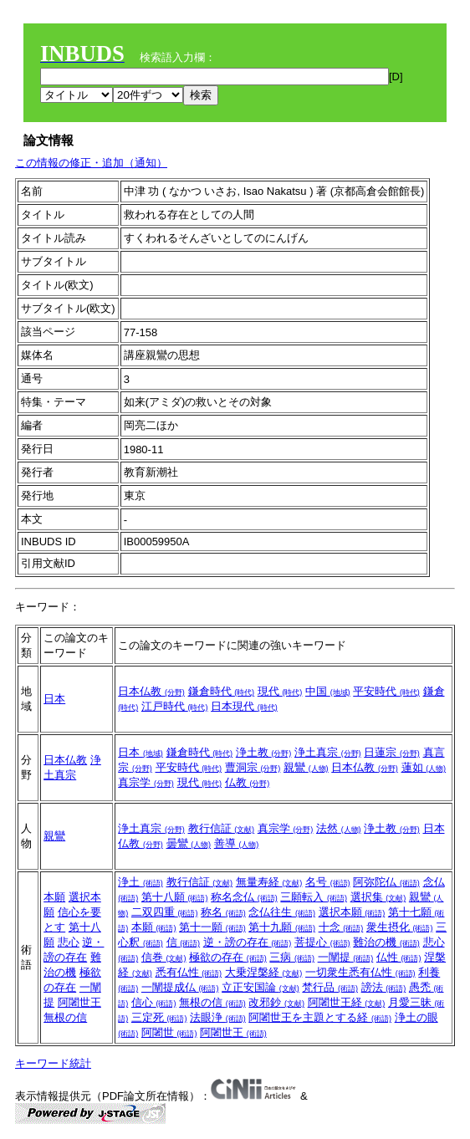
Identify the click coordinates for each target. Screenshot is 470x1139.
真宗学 (146, 782)
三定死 (159, 1017)
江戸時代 (174, 706)
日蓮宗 (392, 752)
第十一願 (212, 927)
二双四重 (164, 912)
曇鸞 (189, 843)
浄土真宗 (327, 752)
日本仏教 (151, 691)
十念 (341, 927)
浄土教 (264, 752)
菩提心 (322, 942)
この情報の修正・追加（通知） (91, 162)
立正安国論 (260, 987)
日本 (54, 698)
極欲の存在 (228, 957)
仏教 (247, 782)
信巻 (163, 957)
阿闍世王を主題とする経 (319, 1017)
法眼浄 (218, 1017)
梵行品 (330, 987)
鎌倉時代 (221, 691)
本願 (54, 897)
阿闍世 (169, 1032)
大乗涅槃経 (264, 972)
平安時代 (386, 691)
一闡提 (346, 957)
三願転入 (313, 897)
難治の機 (386, 942)
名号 (327, 882)
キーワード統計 (53, 1063)
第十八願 (174, 897)
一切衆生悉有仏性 (360, 972)
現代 (280, 691)
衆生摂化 (399, 927)
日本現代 (244, 706)
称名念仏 (244, 897)
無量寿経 (269, 882)
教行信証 (221, 828)
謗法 (383, 987)
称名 (223, 912)
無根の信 (65, 1017)
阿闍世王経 (347, 1002)
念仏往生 (281, 912)
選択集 (378, 897)
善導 (236, 843)
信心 (153, 1002)
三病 (291, 957)
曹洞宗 (253, 767)
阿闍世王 (79, 1002)
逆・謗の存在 (247, 942)
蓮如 (424, 767)
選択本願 (352, 912)
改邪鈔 (276, 1002)
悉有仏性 (189, 972)
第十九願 (281, 927)
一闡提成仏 (180, 987)
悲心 (68, 942)
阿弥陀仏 (386, 882)
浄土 (140, 882)
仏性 (398, 957)
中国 (327, 691)
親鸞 (306, 767)
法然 (338, 828)
